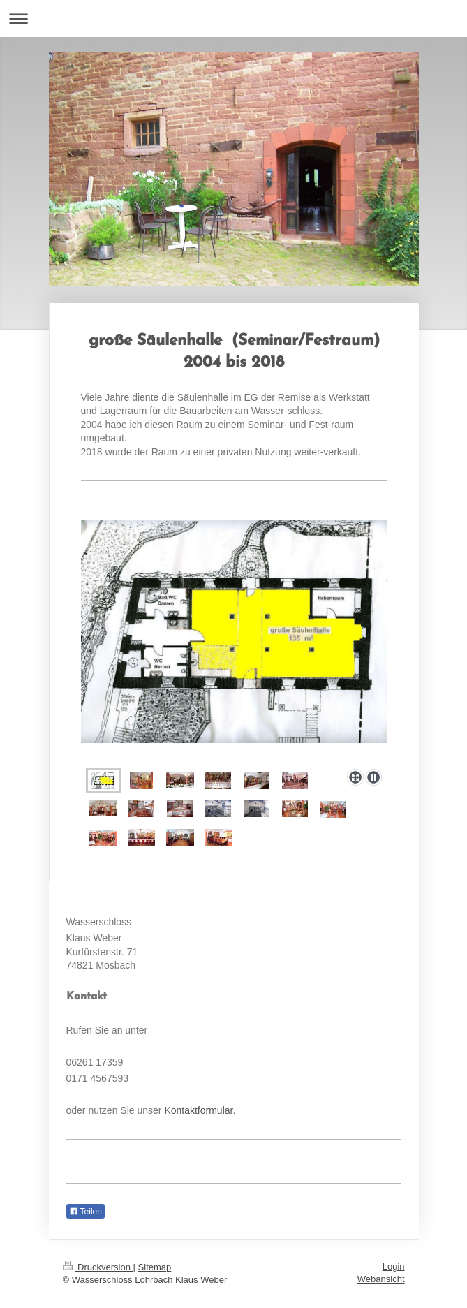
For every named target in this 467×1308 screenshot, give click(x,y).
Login (394, 1266)
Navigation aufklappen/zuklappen (233, 18)
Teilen (85, 1212)
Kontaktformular (198, 1110)
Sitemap (155, 1267)
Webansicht (381, 1279)
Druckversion (98, 1267)
